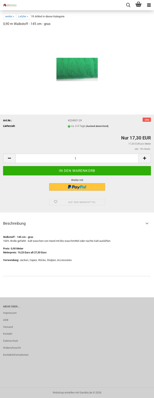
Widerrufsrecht (12, 347)
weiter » (9, 16)
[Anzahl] (77, 158)
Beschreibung (14, 223)
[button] (9, 158)
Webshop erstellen (64, 392)
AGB (5, 319)
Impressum (10, 312)
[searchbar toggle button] (128, 5)
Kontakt (7, 333)
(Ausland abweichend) (97, 126)
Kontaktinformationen (16, 354)
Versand (8, 326)
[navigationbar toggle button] (149, 5)
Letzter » (23, 16)
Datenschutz (10, 340)
